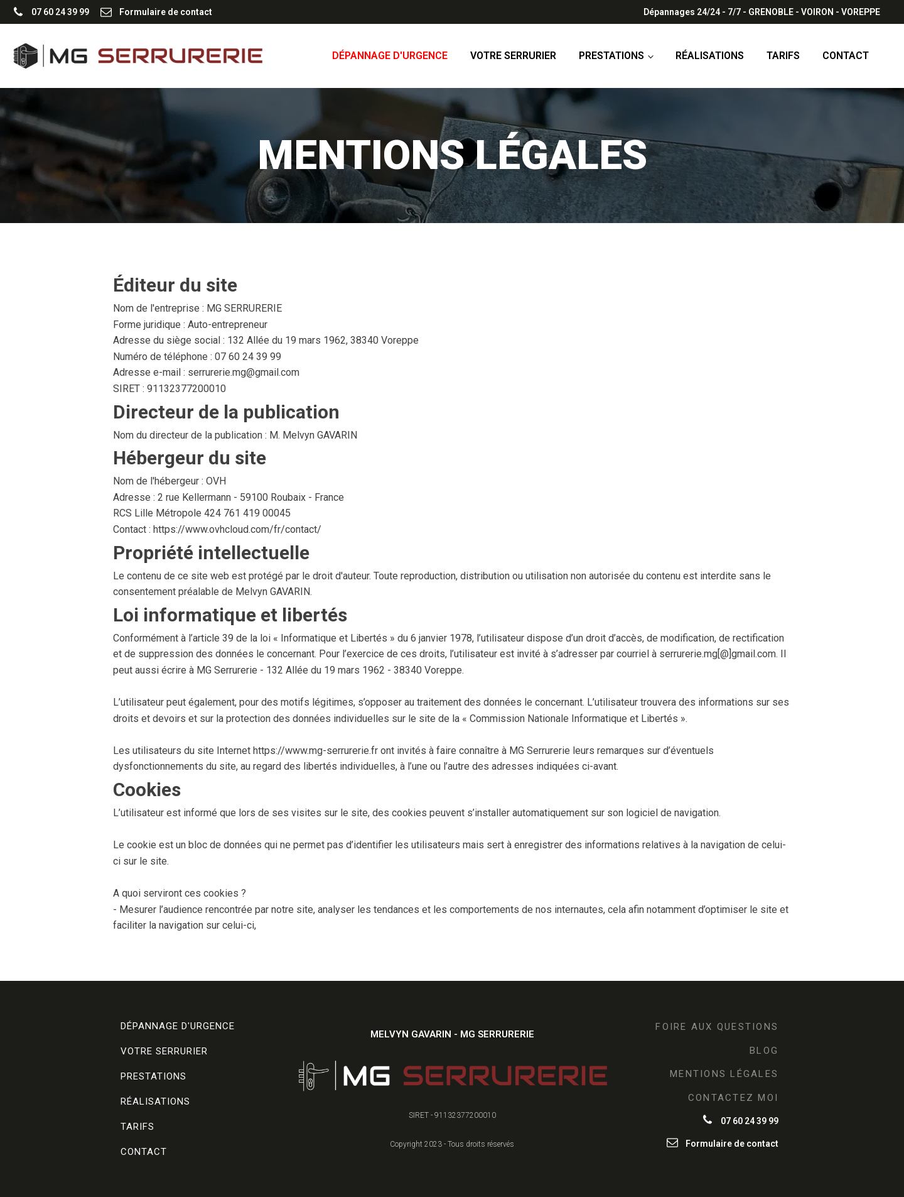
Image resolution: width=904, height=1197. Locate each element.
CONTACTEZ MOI (733, 1097)
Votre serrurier (513, 56)
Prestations (611, 56)
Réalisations (709, 56)
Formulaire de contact (165, 12)
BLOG (764, 1050)
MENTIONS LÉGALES (724, 1073)
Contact (845, 56)
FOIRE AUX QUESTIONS (716, 1026)
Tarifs (783, 56)
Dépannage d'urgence (390, 56)
